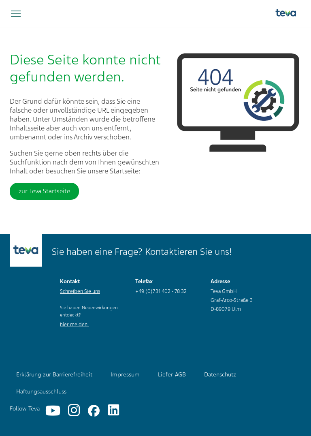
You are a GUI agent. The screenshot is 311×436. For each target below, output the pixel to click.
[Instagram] (74, 411)
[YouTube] (53, 411)
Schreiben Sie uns (80, 291)
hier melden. (74, 324)
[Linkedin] (114, 411)
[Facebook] (94, 411)
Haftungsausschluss (41, 391)
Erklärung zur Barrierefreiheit (54, 374)
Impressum (125, 374)
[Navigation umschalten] (16, 14)
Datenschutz (220, 374)
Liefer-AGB (172, 374)
